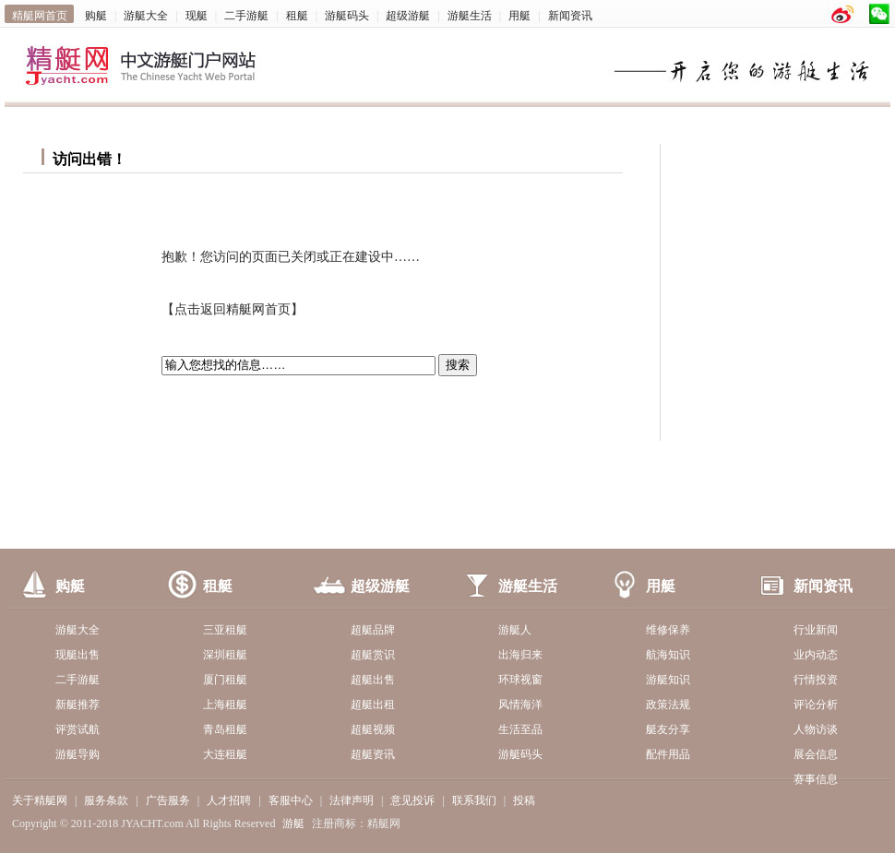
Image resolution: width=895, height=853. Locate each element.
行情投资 (816, 679)
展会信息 (816, 754)
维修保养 (668, 629)
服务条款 (106, 800)
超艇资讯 (373, 754)
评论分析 (816, 704)
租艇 (297, 15)
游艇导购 (77, 754)
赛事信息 (816, 779)
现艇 (196, 15)
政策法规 (668, 704)
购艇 (96, 15)
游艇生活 (470, 15)
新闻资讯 (570, 15)
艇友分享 (668, 729)
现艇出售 (77, 654)
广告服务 (168, 800)
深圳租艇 (225, 654)
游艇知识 (668, 679)
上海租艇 (225, 704)
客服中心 (290, 800)
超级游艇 (408, 15)
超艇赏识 (373, 654)
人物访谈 (816, 729)
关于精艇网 (39, 800)
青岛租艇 (225, 729)
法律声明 (351, 800)
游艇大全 (146, 15)
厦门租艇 (225, 679)
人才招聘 (229, 800)
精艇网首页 (39, 15)
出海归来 (520, 654)
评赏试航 (77, 729)
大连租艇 (225, 754)
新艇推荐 (77, 704)
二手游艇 (246, 15)
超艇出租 (373, 704)
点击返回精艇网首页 (232, 309)
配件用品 (668, 754)
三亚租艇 (225, 629)
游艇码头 (347, 15)
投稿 (524, 800)
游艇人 (514, 629)
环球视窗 (520, 679)
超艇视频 (373, 729)
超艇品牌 (373, 629)
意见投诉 (412, 800)
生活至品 (520, 729)
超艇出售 (373, 679)
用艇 (519, 15)
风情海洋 (520, 704)
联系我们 (474, 800)
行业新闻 (816, 629)
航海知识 (668, 654)
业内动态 (816, 654)
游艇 (293, 823)
